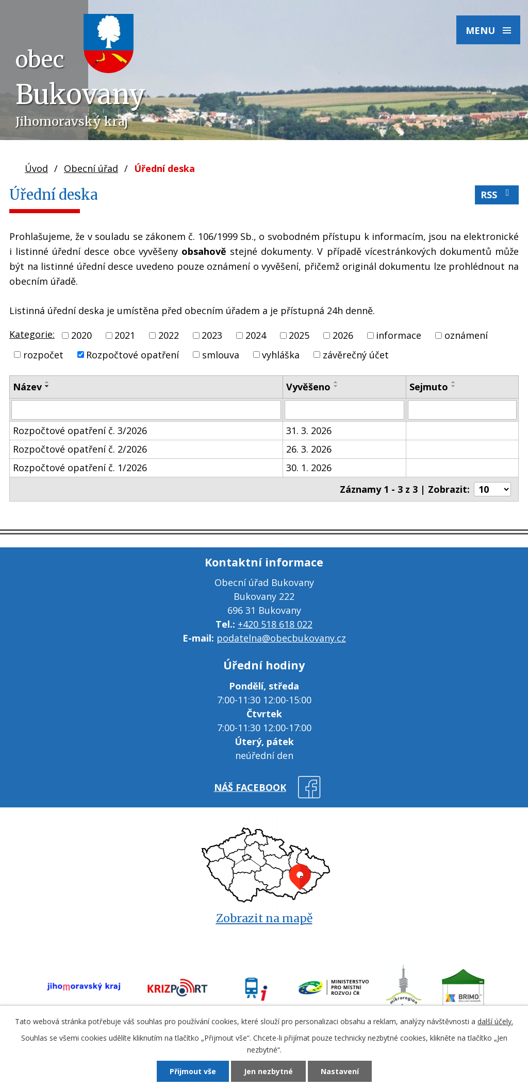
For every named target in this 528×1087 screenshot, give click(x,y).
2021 (124, 335)
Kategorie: (32, 334)
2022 (168, 335)
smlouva (220, 354)
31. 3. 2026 (309, 430)
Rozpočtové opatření (132, 354)
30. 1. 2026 (309, 467)
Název (27, 387)
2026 (343, 335)
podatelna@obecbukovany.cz (281, 638)
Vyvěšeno (308, 387)
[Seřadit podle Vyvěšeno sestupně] (336, 386)
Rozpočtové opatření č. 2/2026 (80, 449)
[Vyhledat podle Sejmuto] (462, 410)
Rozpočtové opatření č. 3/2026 (80, 430)
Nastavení (340, 1071)
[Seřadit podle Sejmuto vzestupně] (453, 382)
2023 (212, 335)
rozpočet (43, 354)
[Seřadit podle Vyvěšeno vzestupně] (336, 382)
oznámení (466, 335)
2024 (255, 335)
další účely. (495, 1021)
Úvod (36, 168)
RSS (497, 194)
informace (398, 335)
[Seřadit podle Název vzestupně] (47, 382)
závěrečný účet (356, 354)
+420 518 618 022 (275, 624)
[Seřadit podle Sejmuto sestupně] (453, 386)
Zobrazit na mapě (264, 918)
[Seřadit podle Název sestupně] (47, 386)
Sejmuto (428, 387)
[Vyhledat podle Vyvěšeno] (344, 410)
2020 (81, 335)
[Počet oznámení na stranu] (492, 489)
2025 (299, 335)
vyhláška (281, 354)
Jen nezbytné (268, 1071)
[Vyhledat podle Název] (146, 410)
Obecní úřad (91, 168)
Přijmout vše (193, 1071)
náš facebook (250, 787)
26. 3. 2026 (309, 449)
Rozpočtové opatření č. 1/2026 (80, 467)
